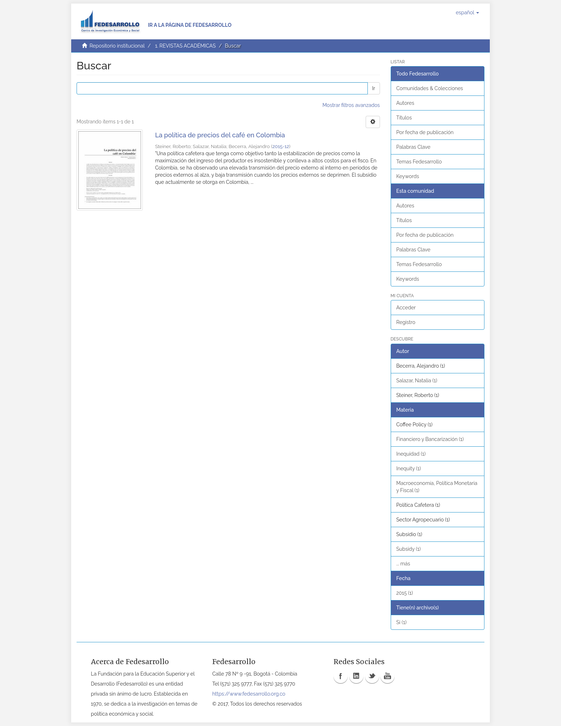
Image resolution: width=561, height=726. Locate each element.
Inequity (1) (408, 468)
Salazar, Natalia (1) (417, 380)
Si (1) (401, 622)
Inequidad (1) (411, 454)
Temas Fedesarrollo (419, 162)
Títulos (404, 118)
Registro (405, 322)
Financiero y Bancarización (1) (430, 439)
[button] (467, 12)
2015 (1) (404, 593)
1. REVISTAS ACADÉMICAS (185, 46)
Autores (405, 103)
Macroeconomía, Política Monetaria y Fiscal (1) (437, 486)
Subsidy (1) (408, 549)
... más (403, 563)
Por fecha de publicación (425, 132)
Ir (373, 88)
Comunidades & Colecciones (429, 88)
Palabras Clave (413, 147)
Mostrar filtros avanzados (351, 105)
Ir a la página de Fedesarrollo (189, 25)
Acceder (406, 307)
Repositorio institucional (117, 46)
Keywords (407, 176)
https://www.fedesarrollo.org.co (248, 694)
